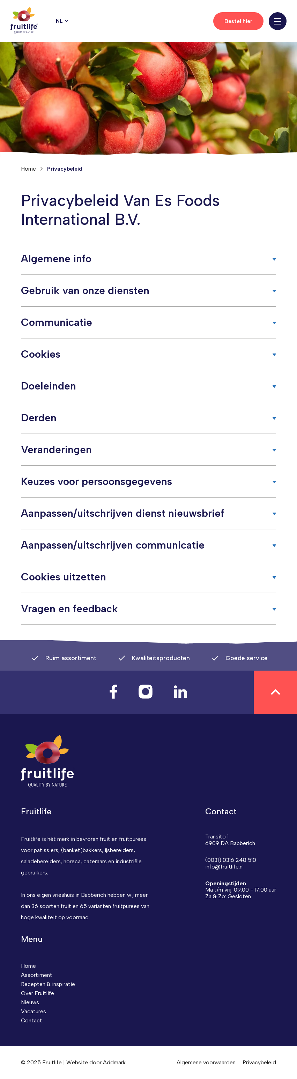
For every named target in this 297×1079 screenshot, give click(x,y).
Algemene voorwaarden (206, 1062)
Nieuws (30, 1002)
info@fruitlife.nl (224, 866)
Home (28, 168)
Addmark (114, 1062)
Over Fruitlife (37, 993)
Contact (31, 1020)
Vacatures (33, 1011)
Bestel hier (238, 21)
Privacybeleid (259, 1062)
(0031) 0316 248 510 (230, 860)
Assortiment (36, 975)
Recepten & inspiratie (48, 984)
